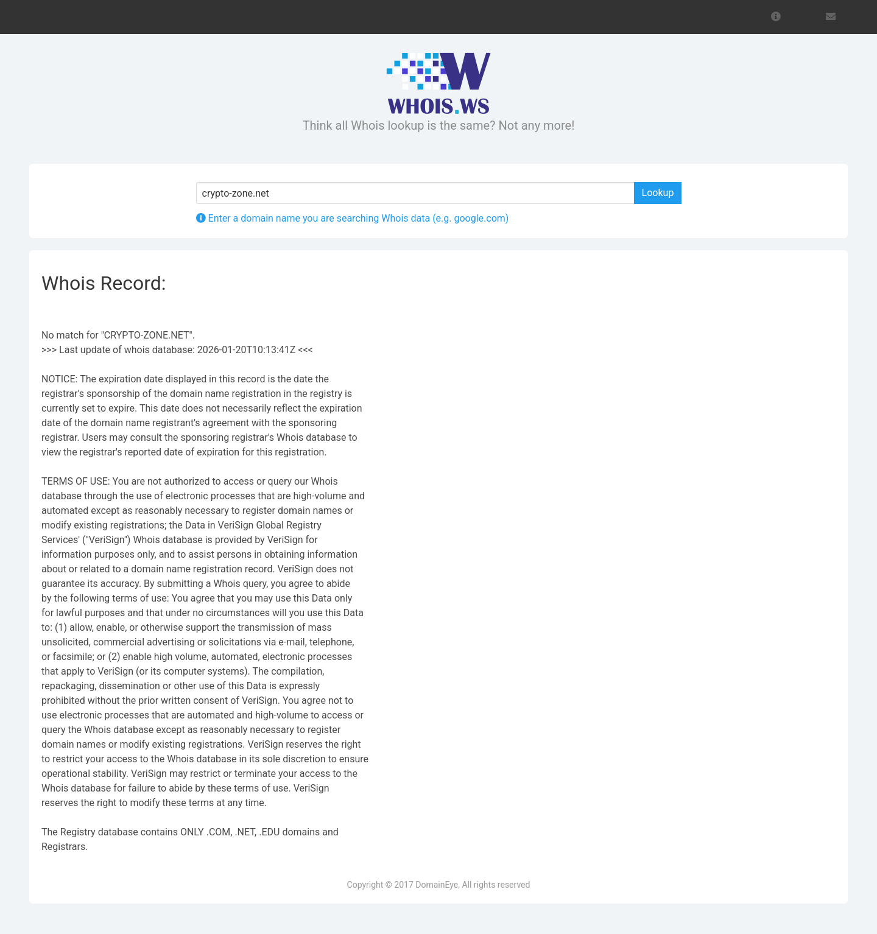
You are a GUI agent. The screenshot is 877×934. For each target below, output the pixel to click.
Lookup (658, 192)
